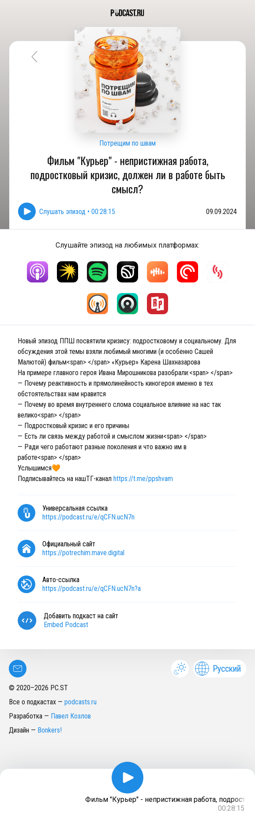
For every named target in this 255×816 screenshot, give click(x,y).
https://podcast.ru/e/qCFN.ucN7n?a (91, 588)
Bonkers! (50, 730)
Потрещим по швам (127, 143)
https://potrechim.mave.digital (83, 553)
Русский (218, 669)
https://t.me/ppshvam (143, 478)
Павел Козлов (71, 716)
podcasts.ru (80, 702)
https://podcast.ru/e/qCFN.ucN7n (88, 517)
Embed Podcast (66, 624)
